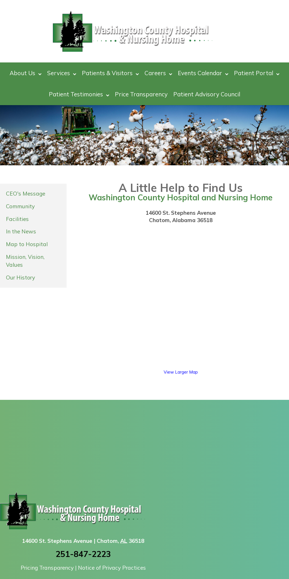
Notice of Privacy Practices (112, 567)
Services (61, 73)
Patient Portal (256, 73)
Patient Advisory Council (206, 94)
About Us (25, 73)
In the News (21, 231)
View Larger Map (181, 372)
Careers (158, 73)
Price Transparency (141, 94)
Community (20, 206)
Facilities (17, 219)
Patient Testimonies (79, 94)
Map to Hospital (27, 244)
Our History (20, 277)
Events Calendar (203, 73)
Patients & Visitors (110, 73)
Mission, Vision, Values (25, 260)
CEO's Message (25, 193)
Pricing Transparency (47, 567)
